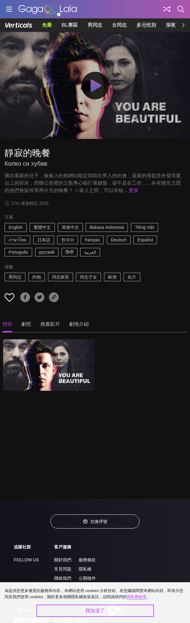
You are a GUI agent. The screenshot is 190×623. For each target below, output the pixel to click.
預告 (7, 324)
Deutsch (118, 239)
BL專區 (69, 25)
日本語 (43, 239)
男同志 (95, 25)
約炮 (36, 277)
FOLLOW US (26, 559)
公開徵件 (87, 578)
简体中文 (70, 227)
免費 (47, 25)
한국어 (67, 239)
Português (18, 252)
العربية (90, 252)
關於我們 (62, 559)
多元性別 (146, 25)
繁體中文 (42, 227)
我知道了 (95, 610)
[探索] (166, 9)
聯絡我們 (62, 578)
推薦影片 (50, 324)
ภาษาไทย (17, 239)
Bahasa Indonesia (107, 227)
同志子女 (88, 277)
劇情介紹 (79, 324)
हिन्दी (69, 252)
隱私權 (85, 569)
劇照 (26, 324)
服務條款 (87, 559)
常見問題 (62, 569)
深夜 (171, 25)
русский (46, 252)
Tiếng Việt (144, 227)
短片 (132, 277)
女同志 (119, 25)
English (16, 227)
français (92, 239)
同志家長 (60, 277)
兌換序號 (95, 521)
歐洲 (112, 277)
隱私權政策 (137, 596)
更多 (134, 190)
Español (145, 239)
